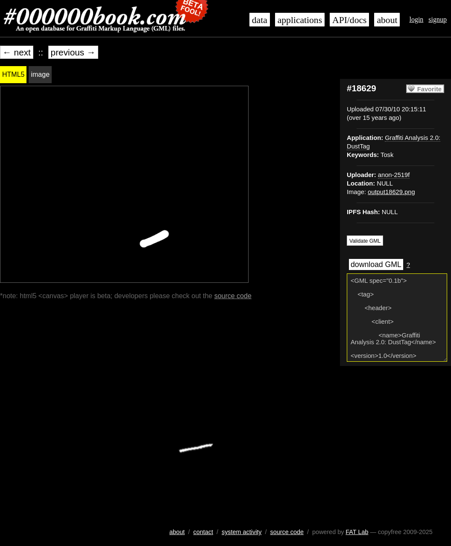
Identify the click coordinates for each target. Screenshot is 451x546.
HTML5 (13, 74)
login (416, 19)
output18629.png (391, 192)
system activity (242, 532)
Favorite (429, 89)
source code (233, 295)
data (259, 20)
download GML (376, 264)
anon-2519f (394, 174)
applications (300, 20)
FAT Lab (357, 532)
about (387, 20)
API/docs (349, 20)
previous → (73, 52)
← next (17, 52)
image (40, 74)
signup (437, 19)
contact (203, 532)
